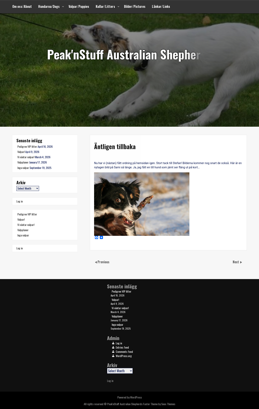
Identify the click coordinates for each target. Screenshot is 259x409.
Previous (103, 261)
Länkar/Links (161, 6)
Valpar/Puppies (79, 6)
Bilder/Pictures (134, 6)
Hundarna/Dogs (49, 6)
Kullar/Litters (105, 6)
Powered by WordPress (129, 397)
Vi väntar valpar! (25, 157)
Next (236, 261)
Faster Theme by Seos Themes (159, 404)
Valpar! (21, 152)
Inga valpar (23, 167)
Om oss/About (22, 6)
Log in (19, 201)
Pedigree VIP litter (27, 146)
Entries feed (122, 347)
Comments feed (124, 351)
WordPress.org (124, 356)
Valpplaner (23, 162)
